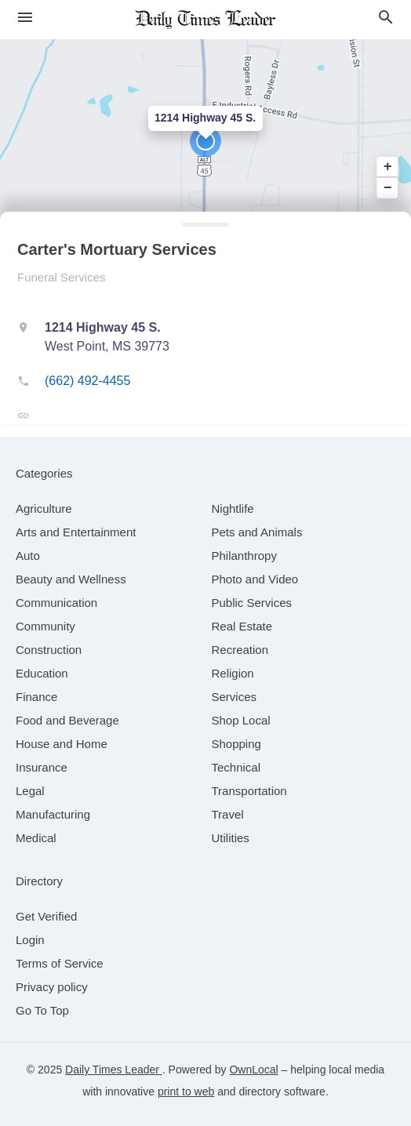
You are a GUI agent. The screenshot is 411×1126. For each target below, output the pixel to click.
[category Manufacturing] (53, 814)
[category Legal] (30, 790)
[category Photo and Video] (255, 579)
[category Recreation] (240, 649)
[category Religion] (233, 673)
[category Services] (234, 696)
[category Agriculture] (44, 508)
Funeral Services (61, 277)
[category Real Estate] (242, 626)
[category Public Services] (252, 602)
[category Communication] (56, 602)
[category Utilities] (230, 837)
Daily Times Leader (113, 1069)
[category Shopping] (236, 743)
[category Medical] (36, 837)
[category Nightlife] (233, 508)
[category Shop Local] (241, 720)
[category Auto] (28, 555)
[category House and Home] (61, 743)
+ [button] (388, 167)
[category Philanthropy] (244, 555)
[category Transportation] (249, 790)
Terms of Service (60, 963)
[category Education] (42, 673)
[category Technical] (236, 767)
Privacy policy (52, 986)
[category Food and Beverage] (67, 720)
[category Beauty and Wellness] (71, 579)
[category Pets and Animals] (257, 532)
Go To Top (42, 1010)
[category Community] (45, 626)
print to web (186, 1091)
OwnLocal (253, 1069)
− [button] (388, 187)
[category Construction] (49, 649)
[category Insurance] (41, 767)
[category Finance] (36, 696)
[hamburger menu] (25, 17)
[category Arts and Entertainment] (76, 532)
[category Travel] (228, 814)
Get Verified (46, 916)
